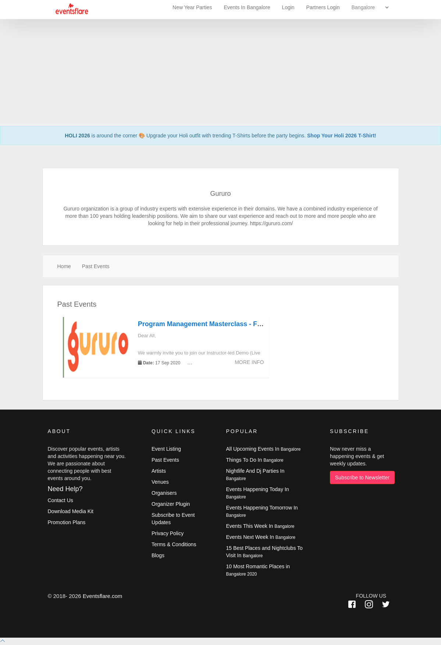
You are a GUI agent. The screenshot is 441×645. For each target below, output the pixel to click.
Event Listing (166, 449)
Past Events (96, 266)
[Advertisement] (220, 51)
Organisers (164, 493)
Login (288, 7)
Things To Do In (255, 460)
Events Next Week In (261, 537)
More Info (249, 362)
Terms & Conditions (174, 544)
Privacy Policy (168, 533)
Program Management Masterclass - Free (202, 324)
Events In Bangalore (247, 7)
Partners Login (323, 7)
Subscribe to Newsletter (362, 477)
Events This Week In (260, 526)
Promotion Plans (67, 522)
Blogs (158, 555)
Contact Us (60, 500)
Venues (160, 482)
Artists (159, 471)
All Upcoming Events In (263, 449)
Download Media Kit (71, 511)
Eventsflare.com (102, 596)
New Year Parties (192, 7)
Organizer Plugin (171, 504)
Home (64, 266)
